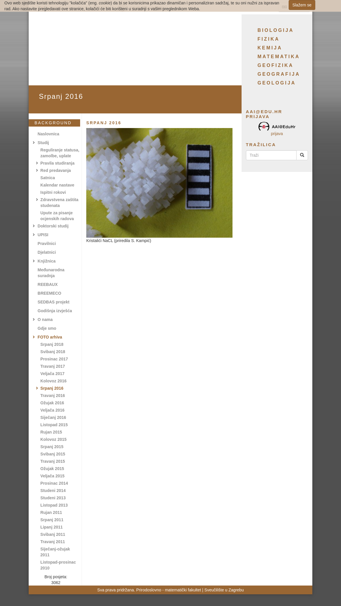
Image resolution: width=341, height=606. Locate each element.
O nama (45, 319)
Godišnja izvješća (55, 310)
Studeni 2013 (53, 497)
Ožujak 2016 (52, 402)
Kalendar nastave (57, 185)
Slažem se (301, 5)
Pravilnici (47, 243)
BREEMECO (49, 293)
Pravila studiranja (57, 163)
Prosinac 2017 (54, 359)
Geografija (279, 74)
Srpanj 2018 (51, 344)
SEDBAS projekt (54, 302)
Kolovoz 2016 (53, 381)
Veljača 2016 (52, 410)
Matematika (279, 56)
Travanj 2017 (52, 366)
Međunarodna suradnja (51, 272)
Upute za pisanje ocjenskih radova (57, 215)
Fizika (269, 39)
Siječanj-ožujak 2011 (55, 552)
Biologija (276, 30)
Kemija (270, 47)
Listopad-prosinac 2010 (58, 565)
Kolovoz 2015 (53, 439)
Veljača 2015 (52, 476)
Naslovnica (48, 134)
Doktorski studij (53, 226)
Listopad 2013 (54, 505)
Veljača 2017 (52, 373)
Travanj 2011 (52, 541)
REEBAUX (48, 284)
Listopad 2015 (54, 424)
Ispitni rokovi (53, 192)
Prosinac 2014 (54, 483)
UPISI (43, 234)
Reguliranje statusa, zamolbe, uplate (59, 153)
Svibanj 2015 (52, 454)
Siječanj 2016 (53, 417)
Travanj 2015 (52, 461)
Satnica (47, 177)
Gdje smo (47, 328)
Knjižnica (47, 261)
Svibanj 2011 (52, 534)
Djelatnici (47, 252)
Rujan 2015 (51, 432)
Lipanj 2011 (51, 527)
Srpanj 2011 (51, 519)
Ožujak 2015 (52, 468)
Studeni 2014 (53, 490)
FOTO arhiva (50, 337)
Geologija (277, 82)
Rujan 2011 (51, 512)
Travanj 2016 (52, 395)
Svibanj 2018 (52, 351)
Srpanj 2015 (51, 446)
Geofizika (276, 65)
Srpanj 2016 (51, 388)
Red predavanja (55, 170)
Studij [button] (43, 142)
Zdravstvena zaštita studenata (59, 202)
